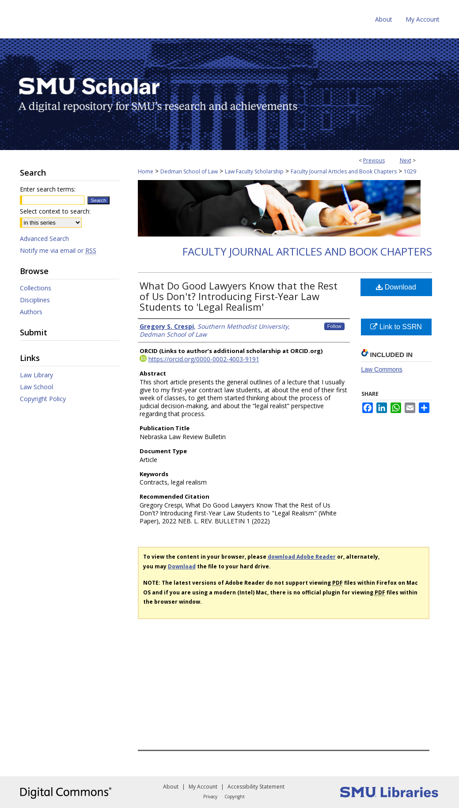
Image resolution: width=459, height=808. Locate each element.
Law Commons (381, 369)
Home (145, 171)
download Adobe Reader (302, 556)
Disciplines (35, 300)
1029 (410, 171)
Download (396, 287)
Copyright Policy (43, 399)
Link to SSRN (395, 327)
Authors (31, 312)
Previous (374, 160)
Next (405, 160)
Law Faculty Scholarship (254, 171)
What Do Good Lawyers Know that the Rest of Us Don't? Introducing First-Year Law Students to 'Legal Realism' (239, 296)
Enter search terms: (48, 189)
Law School (36, 387)
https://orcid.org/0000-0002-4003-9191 (203, 359)
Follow (334, 326)
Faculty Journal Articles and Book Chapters (344, 171)
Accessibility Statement (256, 786)
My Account (203, 786)
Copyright (234, 796)
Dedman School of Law (189, 171)
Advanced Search (44, 238)
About (170, 786)
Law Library (36, 375)
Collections (35, 288)
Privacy (210, 796)
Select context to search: (55, 211)
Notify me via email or (58, 250)
